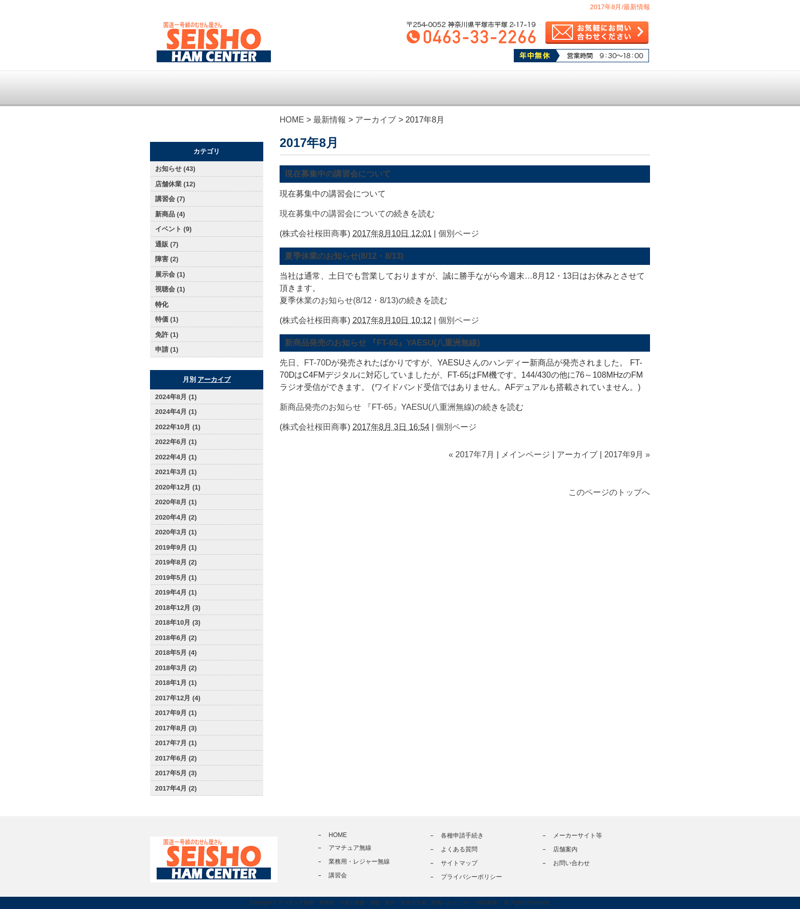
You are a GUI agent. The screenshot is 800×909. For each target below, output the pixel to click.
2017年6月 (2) (176, 758)
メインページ (525, 454)
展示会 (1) (170, 274)
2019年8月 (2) (176, 562)
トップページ (186, 88)
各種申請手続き (471, 88)
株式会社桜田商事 (314, 233)
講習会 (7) (170, 199)
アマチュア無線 (256, 88)
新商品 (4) (170, 214)
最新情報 (329, 119)
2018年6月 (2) (176, 638)
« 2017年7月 (471, 454)
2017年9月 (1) (176, 713)
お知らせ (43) (175, 169)
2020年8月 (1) (176, 502)
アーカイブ (375, 119)
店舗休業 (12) (175, 184)
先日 (288, 362)
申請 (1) (167, 349)
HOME (292, 119)
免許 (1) (167, 334)
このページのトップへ (609, 492)
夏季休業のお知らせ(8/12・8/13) (344, 256)
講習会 (399, 88)
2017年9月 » (627, 454)
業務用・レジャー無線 (328, 88)
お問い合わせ (571, 863)
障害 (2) (167, 259)
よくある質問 (542, 88)
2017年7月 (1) (176, 743)
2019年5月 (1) (176, 577)
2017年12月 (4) (178, 698)
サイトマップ (459, 863)
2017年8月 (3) (176, 728)
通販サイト (181, 124)
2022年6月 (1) (176, 442)
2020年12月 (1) (178, 487)
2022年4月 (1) (176, 457)
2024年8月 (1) (176, 397)
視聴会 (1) (170, 289)
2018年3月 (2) (176, 668)
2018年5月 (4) (176, 652)
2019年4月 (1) (176, 592)
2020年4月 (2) (176, 517)
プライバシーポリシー (471, 876)
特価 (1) (167, 319)
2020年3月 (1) (176, 532)
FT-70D (317, 362)
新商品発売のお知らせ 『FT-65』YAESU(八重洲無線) (382, 342)
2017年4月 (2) (176, 788)
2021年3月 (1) (176, 472)
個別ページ (458, 233)
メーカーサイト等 (577, 835)
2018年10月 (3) (178, 622)
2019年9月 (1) (176, 547)
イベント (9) (173, 229)
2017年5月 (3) (176, 773)
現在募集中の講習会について (338, 173)
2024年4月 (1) (176, 411)
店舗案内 (613, 88)
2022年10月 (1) (178, 427)
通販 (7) (167, 244)
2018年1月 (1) (176, 682)
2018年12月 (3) (178, 607)
